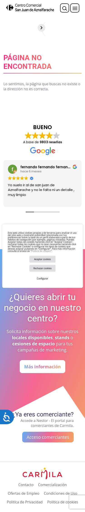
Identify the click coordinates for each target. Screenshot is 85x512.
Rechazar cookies (42, 268)
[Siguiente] (81, 28)
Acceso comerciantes (48, 437)
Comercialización (52, 484)
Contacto (26, 484)
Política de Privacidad (25, 501)
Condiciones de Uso (60, 493)
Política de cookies (41, 251)
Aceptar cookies (42, 259)
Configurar (42, 278)
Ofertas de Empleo (23, 493)
